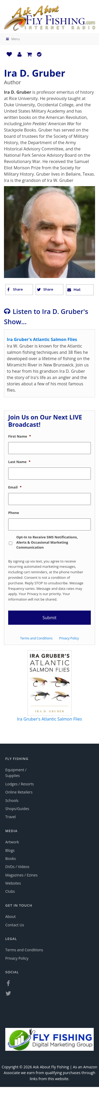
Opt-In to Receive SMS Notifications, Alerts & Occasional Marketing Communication (47, 542)
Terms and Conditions (36, 638)
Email (15, 487)
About (10, 916)
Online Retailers (18, 792)
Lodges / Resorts (19, 783)
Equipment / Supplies (15, 772)
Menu (12, 39)
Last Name (19, 462)
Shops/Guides (17, 808)
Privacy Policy (69, 638)
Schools (11, 800)
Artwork (12, 841)
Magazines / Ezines (21, 875)
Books (10, 858)
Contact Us (14, 924)
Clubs (10, 891)
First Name (19, 436)
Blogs (10, 850)
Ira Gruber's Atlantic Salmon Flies (49, 719)
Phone (13, 513)
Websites (13, 883)
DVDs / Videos (17, 866)
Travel (10, 816)
